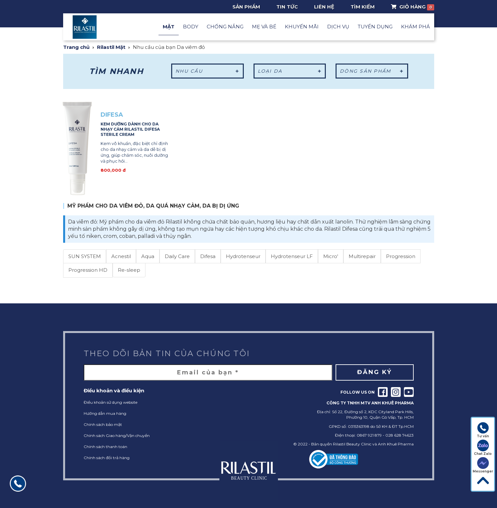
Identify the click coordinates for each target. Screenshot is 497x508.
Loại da (290, 71)
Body (190, 26)
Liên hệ (324, 7)
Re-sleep (129, 270)
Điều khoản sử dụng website (110, 402)
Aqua (147, 256)
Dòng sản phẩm (372, 71)
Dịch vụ (338, 26)
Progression (400, 256)
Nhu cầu (207, 71)
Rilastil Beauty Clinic (352, 444)
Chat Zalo (483, 448)
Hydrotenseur (243, 256)
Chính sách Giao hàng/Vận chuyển (117, 435)
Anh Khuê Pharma (396, 444)
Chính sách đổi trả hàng (107, 457)
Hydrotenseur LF (292, 256)
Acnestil (121, 256)
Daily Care (177, 256)
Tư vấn (483, 430)
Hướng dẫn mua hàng (105, 413)
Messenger (483, 465)
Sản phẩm (246, 7)
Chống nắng (225, 26)
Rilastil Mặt (111, 47)
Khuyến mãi (302, 26)
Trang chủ (76, 47)
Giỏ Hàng (412, 7)
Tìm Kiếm (363, 7)
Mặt (168, 26)
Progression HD (87, 270)
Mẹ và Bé (264, 26)
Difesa (207, 256)
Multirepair (362, 256)
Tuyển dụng (375, 26)
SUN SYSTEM (84, 256)
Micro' (330, 256)
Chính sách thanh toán (105, 446)
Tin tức (287, 7)
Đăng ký (374, 372)
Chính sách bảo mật (103, 424)
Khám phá (415, 26)
